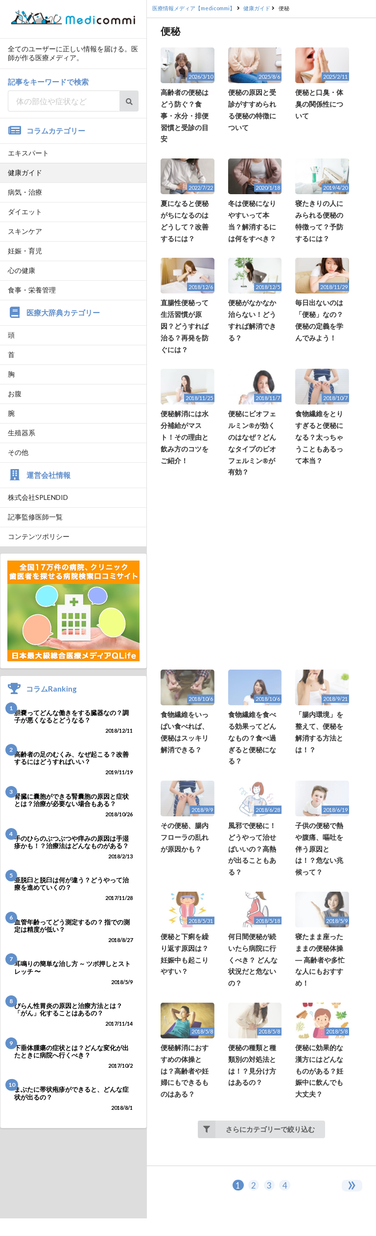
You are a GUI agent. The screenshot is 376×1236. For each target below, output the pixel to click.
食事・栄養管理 (32, 290)
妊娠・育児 (25, 251)
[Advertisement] (261, 573)
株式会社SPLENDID (38, 497)
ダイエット (25, 211)
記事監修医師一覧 (35, 517)
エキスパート (28, 153)
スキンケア (25, 231)
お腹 (15, 393)
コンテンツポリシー (39, 536)
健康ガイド (25, 172)
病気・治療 (25, 192)
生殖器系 (21, 432)
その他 (18, 452)
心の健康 (21, 270)
